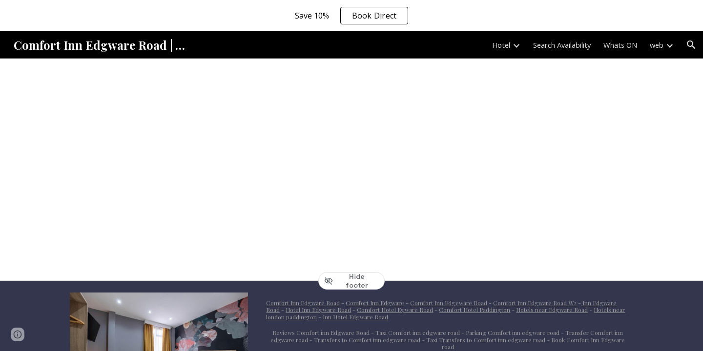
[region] (351, 15)
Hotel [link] (501, 45)
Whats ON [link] (620, 45)
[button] (691, 45)
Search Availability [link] (562, 45)
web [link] (656, 45)
